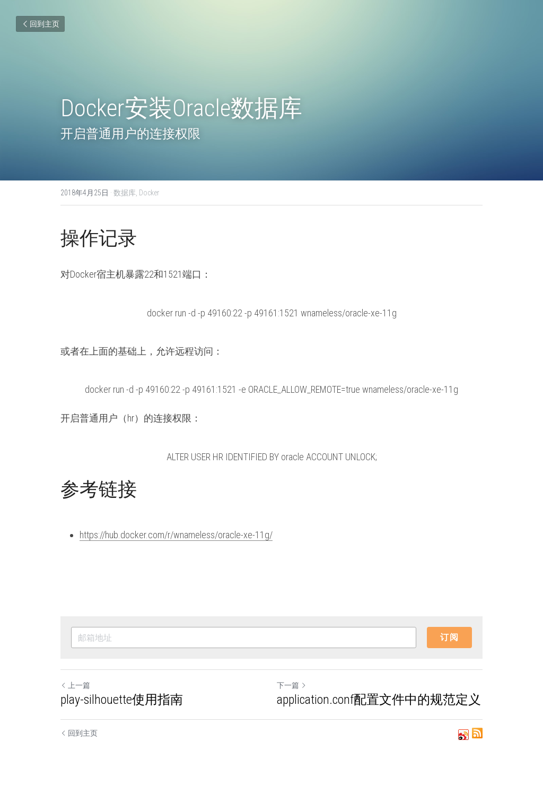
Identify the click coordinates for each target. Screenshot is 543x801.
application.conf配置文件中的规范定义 (379, 699)
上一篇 (75, 685)
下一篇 (291, 685)
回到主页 (40, 24)
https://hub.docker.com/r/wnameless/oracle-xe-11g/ (176, 534)
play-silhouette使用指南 (121, 699)
